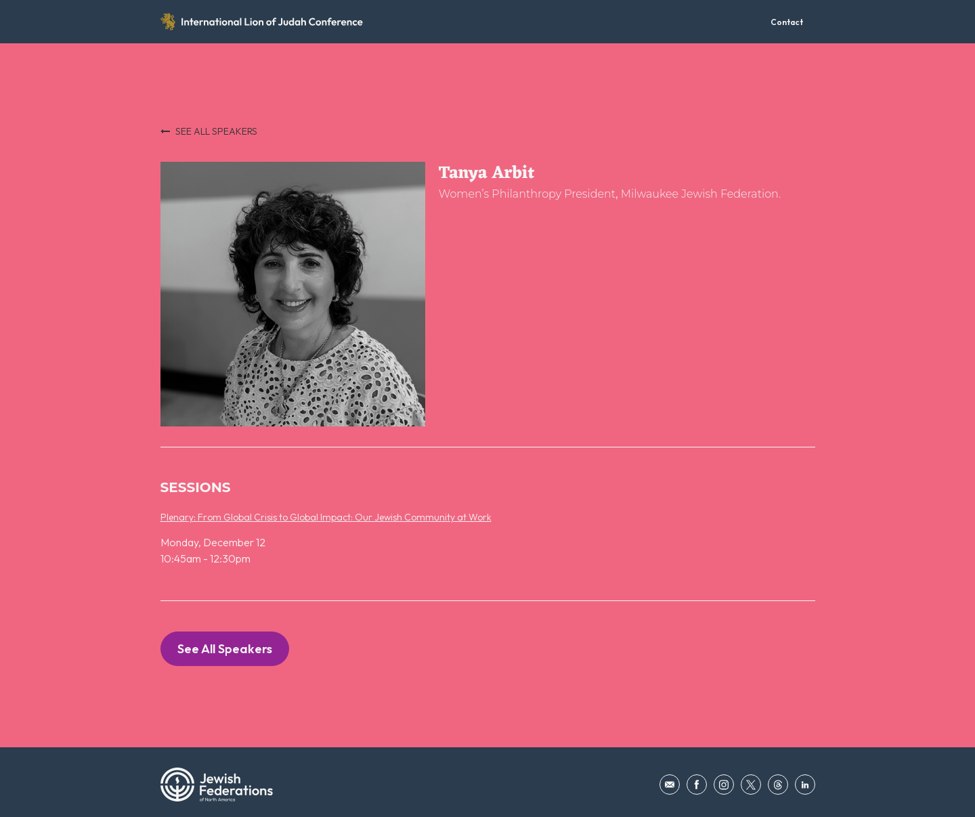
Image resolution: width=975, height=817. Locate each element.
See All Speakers (224, 649)
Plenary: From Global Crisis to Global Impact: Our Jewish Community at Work (326, 517)
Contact (787, 22)
